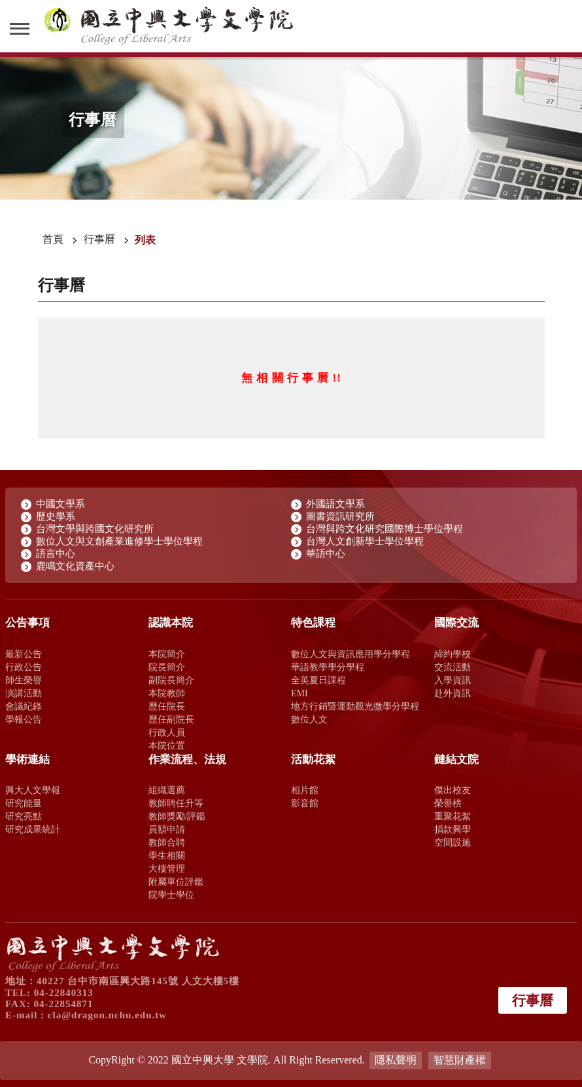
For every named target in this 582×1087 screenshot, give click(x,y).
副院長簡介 (171, 680)
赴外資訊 (452, 693)
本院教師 (166, 693)
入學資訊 (452, 680)
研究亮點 (23, 816)
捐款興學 (452, 829)
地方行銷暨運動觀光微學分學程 (355, 706)
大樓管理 (166, 868)
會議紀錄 (23, 706)
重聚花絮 (452, 816)
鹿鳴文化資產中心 (75, 566)
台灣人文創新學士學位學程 (365, 541)
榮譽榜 (448, 803)
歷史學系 (55, 516)
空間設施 (452, 842)
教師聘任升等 (175, 803)
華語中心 (325, 553)
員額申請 (166, 829)
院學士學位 (171, 894)
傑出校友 (452, 790)
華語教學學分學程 (327, 667)
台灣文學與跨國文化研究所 (95, 529)
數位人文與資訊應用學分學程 (350, 654)
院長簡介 (166, 667)
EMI (299, 693)
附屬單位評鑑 (175, 881)
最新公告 (23, 654)
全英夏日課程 (318, 680)
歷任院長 (166, 706)
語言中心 (55, 553)
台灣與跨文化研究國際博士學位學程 (384, 529)
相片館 (304, 790)
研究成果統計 (32, 829)
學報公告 (23, 719)
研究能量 (23, 803)
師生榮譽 (23, 680)
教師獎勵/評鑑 (177, 816)
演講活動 (23, 693)
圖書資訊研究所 (340, 516)
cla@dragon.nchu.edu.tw (107, 1015)
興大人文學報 (32, 790)
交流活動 (452, 667)
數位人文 (309, 719)
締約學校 (452, 654)
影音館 (304, 803)
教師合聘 (166, 842)
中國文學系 (60, 504)
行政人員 (166, 732)
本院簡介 (166, 654)
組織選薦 (166, 790)
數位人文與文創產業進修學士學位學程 (119, 541)
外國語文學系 (335, 504)
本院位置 (166, 745)
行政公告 (23, 667)
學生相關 (166, 855)
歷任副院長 (171, 719)
